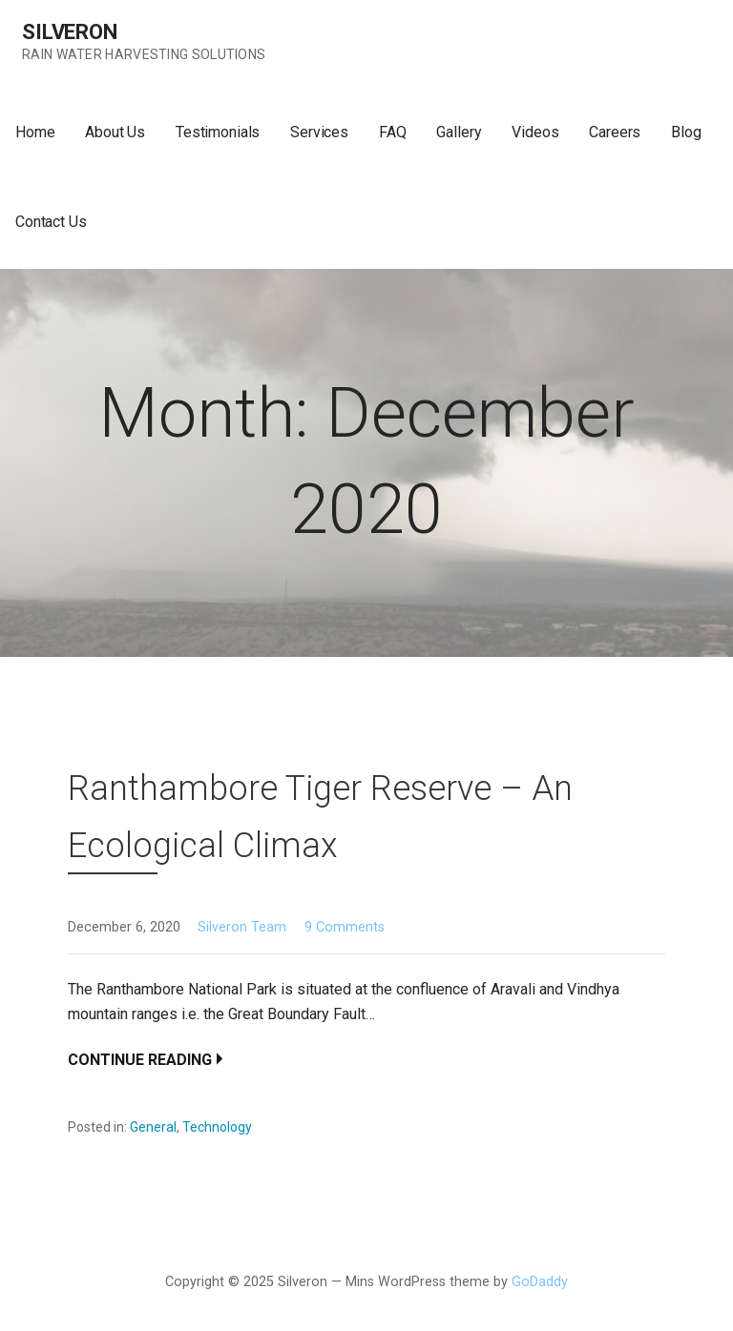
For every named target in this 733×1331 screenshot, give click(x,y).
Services (319, 132)
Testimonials (218, 132)
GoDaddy (540, 1282)
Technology (217, 1127)
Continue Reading (140, 1060)
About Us (115, 132)
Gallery (458, 132)
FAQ (393, 132)
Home (34, 132)
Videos (535, 132)
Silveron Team (242, 927)
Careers (614, 132)
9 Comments (344, 927)
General (153, 1127)
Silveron (69, 32)
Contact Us (50, 222)
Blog (686, 132)
